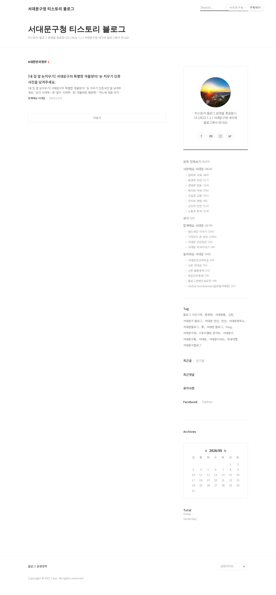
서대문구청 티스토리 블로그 (51, 8)
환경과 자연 (198, 180)
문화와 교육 (198, 175)
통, (203, 327)
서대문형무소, (237, 321)
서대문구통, (190, 339)
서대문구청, (190, 333)
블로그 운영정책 (37, 566)
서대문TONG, (217, 339)
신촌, (231, 315)
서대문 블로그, (215, 327)
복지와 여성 (198, 190)
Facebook (190, 402)
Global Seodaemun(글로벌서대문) (211, 286)
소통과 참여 (198, 211)
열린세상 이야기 (201, 232)
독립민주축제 (198, 276)
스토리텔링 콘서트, (210, 333)
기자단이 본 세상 (202, 237)
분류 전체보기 (196, 161)
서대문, (203, 339)
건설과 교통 (198, 196)
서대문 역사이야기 (201, 247)
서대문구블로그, (192, 345)
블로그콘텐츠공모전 (202, 281)
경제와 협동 (198, 185)
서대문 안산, (212, 321)
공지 (188, 218)
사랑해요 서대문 (197, 169)
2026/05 (215, 450)
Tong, (229, 327)
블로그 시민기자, (193, 315)
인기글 (200, 360)
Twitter (207, 402)
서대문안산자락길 (201, 260)
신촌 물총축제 (199, 270)
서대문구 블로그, (193, 321)
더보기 (97, 118)
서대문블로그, (191, 327)
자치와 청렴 (197, 201)
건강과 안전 (198, 206)
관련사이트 (227, 566)
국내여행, (232, 339)
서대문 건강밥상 (200, 242)
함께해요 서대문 (36, 98)
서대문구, (228, 333)
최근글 (187, 360)
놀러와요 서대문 (197, 254)
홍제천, (209, 315)
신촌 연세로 (197, 265)
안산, (224, 321)
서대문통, (220, 315)
